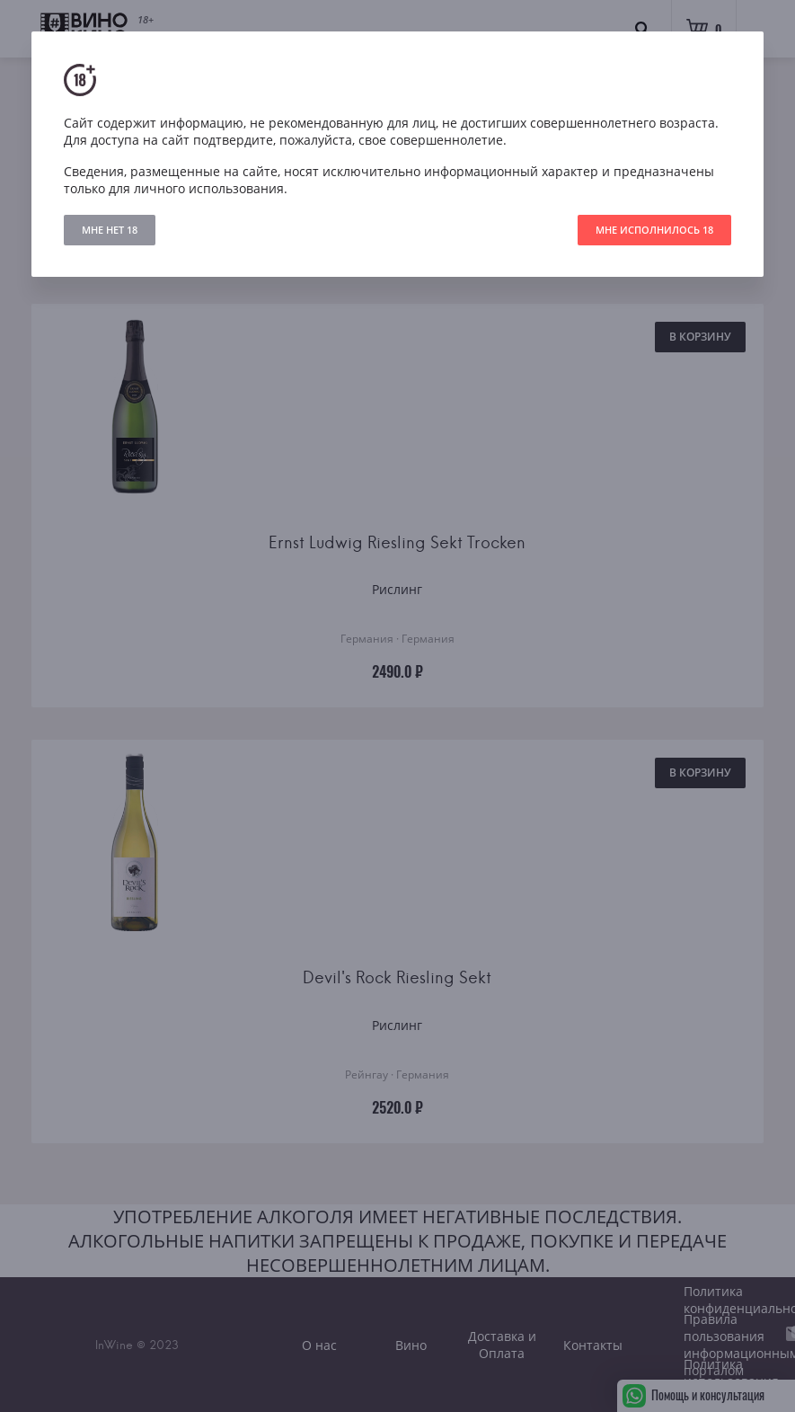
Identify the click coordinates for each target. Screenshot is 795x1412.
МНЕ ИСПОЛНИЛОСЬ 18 (654, 229)
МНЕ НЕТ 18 (109, 229)
